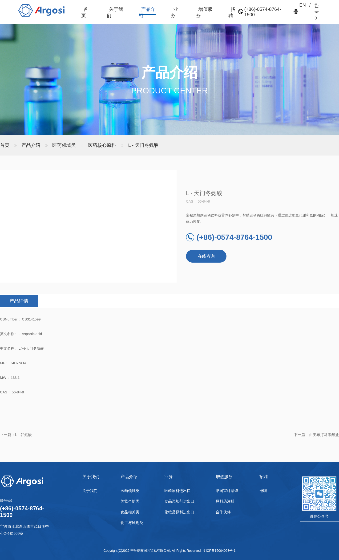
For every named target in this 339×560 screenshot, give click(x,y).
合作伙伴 (223, 512)
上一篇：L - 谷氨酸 (16, 435)
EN (302, 5)
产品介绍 (30, 145)
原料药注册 (225, 501)
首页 (4, 145)
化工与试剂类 (132, 523)
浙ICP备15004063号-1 (218, 550)
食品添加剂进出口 (179, 501)
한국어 (316, 12)
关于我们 (89, 491)
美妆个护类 (130, 501)
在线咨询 (206, 256)
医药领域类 (64, 145)
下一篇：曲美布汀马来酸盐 (316, 435)
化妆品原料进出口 (179, 512)
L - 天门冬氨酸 (143, 145)
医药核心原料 (102, 145)
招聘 (263, 491)
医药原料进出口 (177, 491)
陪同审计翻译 (227, 491)
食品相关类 (130, 512)
